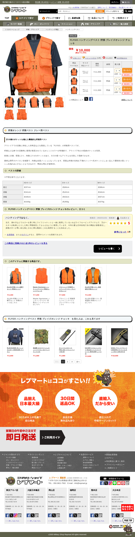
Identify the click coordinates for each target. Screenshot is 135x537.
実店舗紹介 (113, 7)
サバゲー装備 (14, 24)
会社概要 (60, 458)
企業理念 (60, 460)
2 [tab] (67, 362)
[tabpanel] (15, 285)
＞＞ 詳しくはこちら (12, 521)
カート (127, 2)
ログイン (25, 235)
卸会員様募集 (87, 462)
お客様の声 (61, 468)
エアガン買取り (88, 460)
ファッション (65, 24)
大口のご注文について (91, 465)
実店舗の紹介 (62, 463)
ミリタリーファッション (15, 462)
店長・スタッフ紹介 (64, 465)
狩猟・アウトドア (90, 24)
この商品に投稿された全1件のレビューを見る (26, 243)
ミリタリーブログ (38, 460)
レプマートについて (63, 455)
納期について (127, 100)
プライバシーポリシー (115, 465)
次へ (78, 362)
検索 (130, 11)
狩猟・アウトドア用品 (14, 465)
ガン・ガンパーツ (39, 24)
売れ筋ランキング (125, 7)
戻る (57, 362)
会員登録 (76, 7)
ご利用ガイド (111, 468)
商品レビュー (36, 468)
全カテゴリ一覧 (37, 465)
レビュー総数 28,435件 (60, 2)
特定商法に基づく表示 (115, 461)
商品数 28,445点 (42, 2)
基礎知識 (35, 457)
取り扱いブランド (38, 462)
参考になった (120, 232)
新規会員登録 (111, 455)
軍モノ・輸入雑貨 (118, 24)
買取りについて (88, 457)
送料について (102, 7)
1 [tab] (63, 362)
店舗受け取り (87, 468)
